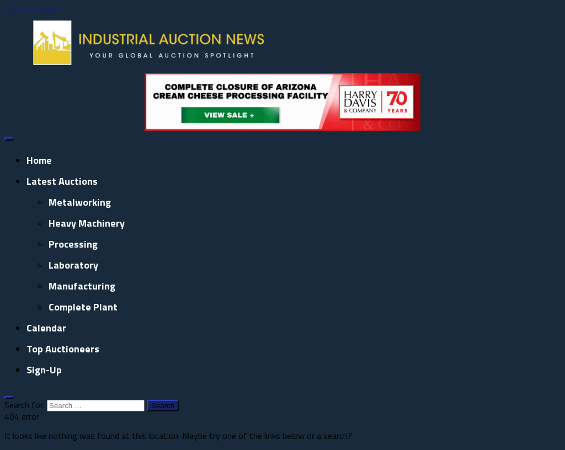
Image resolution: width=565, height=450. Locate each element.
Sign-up (44, 369)
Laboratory (73, 265)
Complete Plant (83, 306)
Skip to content (33, 9)
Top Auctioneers (62, 348)
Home (39, 160)
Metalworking (80, 202)
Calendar (46, 327)
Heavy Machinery (87, 223)
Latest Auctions (62, 181)
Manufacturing (82, 285)
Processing (73, 244)
